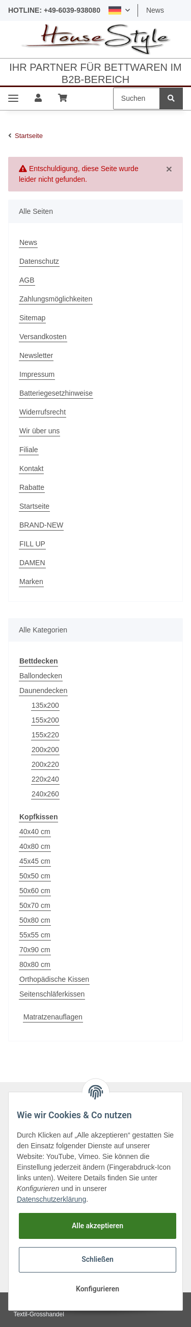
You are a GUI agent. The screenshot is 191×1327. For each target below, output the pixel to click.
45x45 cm (34, 861)
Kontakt (31, 468)
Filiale (28, 450)
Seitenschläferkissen (52, 994)
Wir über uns (39, 431)
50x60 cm (34, 891)
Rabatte (31, 487)
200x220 (45, 764)
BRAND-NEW (41, 525)
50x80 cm (34, 920)
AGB (27, 280)
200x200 (45, 749)
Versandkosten (43, 337)
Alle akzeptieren (97, 1226)
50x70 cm (34, 905)
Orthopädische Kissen (54, 979)
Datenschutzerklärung (51, 1199)
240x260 (45, 794)
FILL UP (32, 544)
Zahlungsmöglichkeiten (55, 299)
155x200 (45, 720)
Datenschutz (39, 261)
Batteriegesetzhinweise (56, 393)
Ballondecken (40, 676)
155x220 (45, 735)
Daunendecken (43, 690)
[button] (119, 10)
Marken (31, 581)
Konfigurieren (97, 1289)
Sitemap (32, 318)
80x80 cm (34, 964)
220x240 (45, 779)
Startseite (34, 506)
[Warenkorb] (62, 98)
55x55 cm (34, 935)
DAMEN (32, 563)
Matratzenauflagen (53, 1017)
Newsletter (36, 355)
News (155, 10)
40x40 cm (34, 831)
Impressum (36, 374)
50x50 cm (34, 876)
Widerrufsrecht (42, 412)
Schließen (97, 1259)
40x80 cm (34, 846)
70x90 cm (34, 950)
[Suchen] (136, 98)
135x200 (45, 705)
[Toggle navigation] (13, 98)
